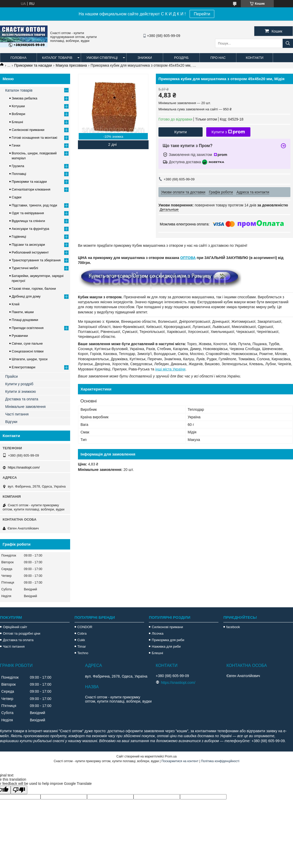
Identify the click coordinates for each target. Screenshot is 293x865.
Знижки (144, 58)
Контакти (254, 58)
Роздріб (181, 58)
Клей (15, 304)
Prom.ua (171, 756)
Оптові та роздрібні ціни (21, 633)
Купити (180, 132)
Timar (81, 646)
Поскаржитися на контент (180, 761)
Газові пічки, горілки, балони (34, 289)
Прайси (11, 376)
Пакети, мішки (23, 312)
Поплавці (19, 174)
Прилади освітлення (28, 328)
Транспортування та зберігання (36, 260)
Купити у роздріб (19, 384)
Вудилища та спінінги (28, 221)
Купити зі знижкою (20, 391)
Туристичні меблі (25, 268)
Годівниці (19, 236)
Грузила (18, 166)
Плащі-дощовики (25, 320)
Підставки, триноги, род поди (34, 205)
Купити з (228, 132)
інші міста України (170, 369)
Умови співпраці (102, 58)
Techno (82, 653)
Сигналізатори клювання (31, 189)
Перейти (202, 14)
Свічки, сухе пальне (27, 343)
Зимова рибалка (24, 98)
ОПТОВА (188, 258)
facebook (233, 627)
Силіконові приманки (28, 130)
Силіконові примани (167, 627)
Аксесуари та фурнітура (30, 229)
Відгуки (11, 422)
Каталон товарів (18, 90)
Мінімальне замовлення (25, 407)
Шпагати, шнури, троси (30, 359)
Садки (16, 197)
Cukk (81, 640)
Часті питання (17, 414)
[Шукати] (288, 43)
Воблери (18, 114)
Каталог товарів (57, 58)
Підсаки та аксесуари (28, 245)
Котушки (18, 106)
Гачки (16, 145)
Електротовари (23, 367)
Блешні (17, 122)
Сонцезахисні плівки (28, 351)
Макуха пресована (71, 65)
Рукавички (20, 336)
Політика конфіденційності (220, 761)
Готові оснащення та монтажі (34, 138)
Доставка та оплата (21, 399)
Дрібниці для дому (26, 296)
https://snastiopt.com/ (24, 467)
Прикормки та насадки (33, 65)
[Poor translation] (19, 790)
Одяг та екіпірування (28, 213)
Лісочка (157, 633)
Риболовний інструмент (30, 252)
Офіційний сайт (15, 627)
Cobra (81, 633)
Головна (18, 58)
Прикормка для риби (168, 640)
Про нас (218, 58)
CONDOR (84, 627)
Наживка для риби (166, 646)
